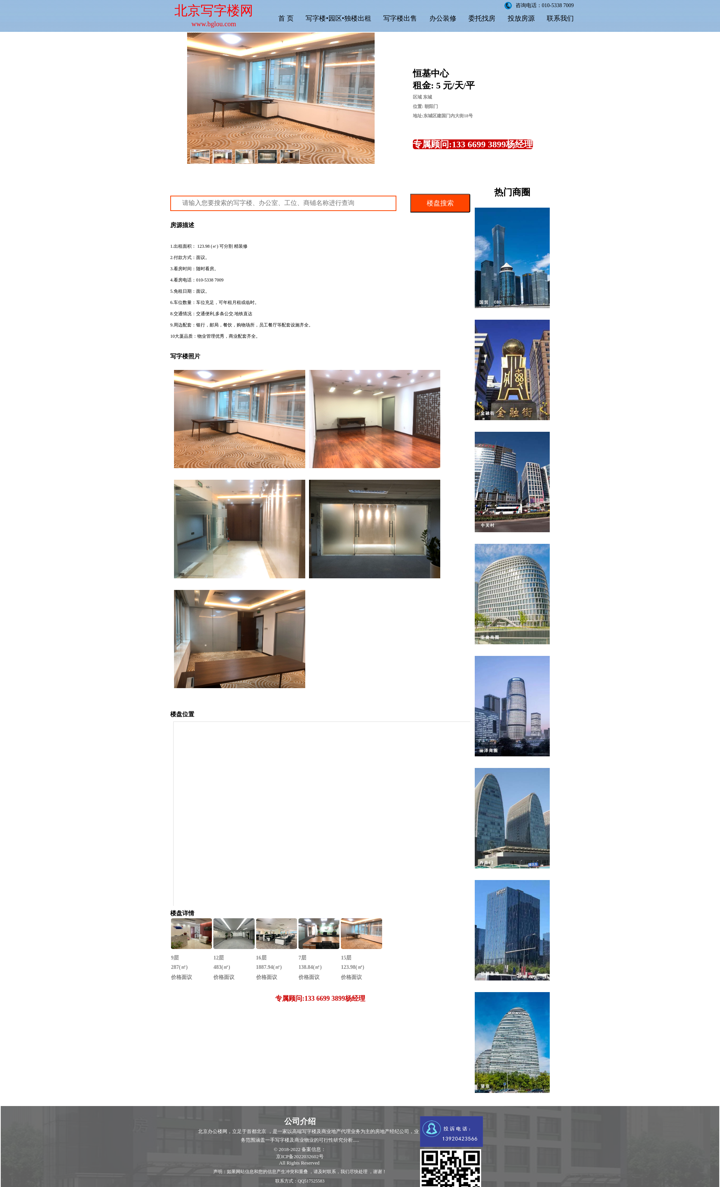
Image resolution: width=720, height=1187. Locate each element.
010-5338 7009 (210, 280)
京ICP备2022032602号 (299, 1156)
